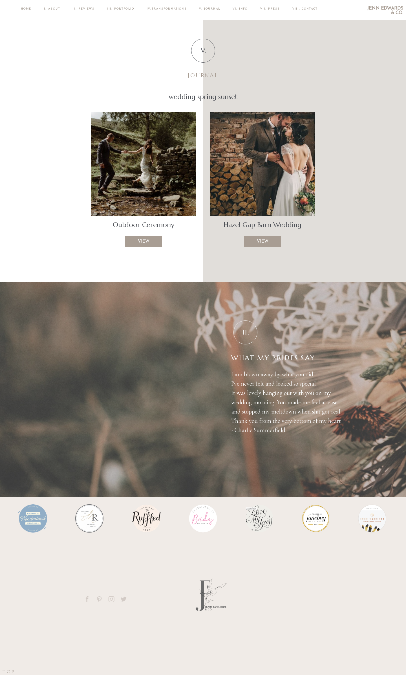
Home (26, 8)
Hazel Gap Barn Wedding (262, 225)
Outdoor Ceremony (143, 225)
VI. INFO (240, 8)
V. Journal (209, 8)
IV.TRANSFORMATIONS (167, 8)
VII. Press (270, 8)
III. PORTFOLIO (120, 8)
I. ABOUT (52, 8)
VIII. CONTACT (304, 8)
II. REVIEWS (83, 8)
